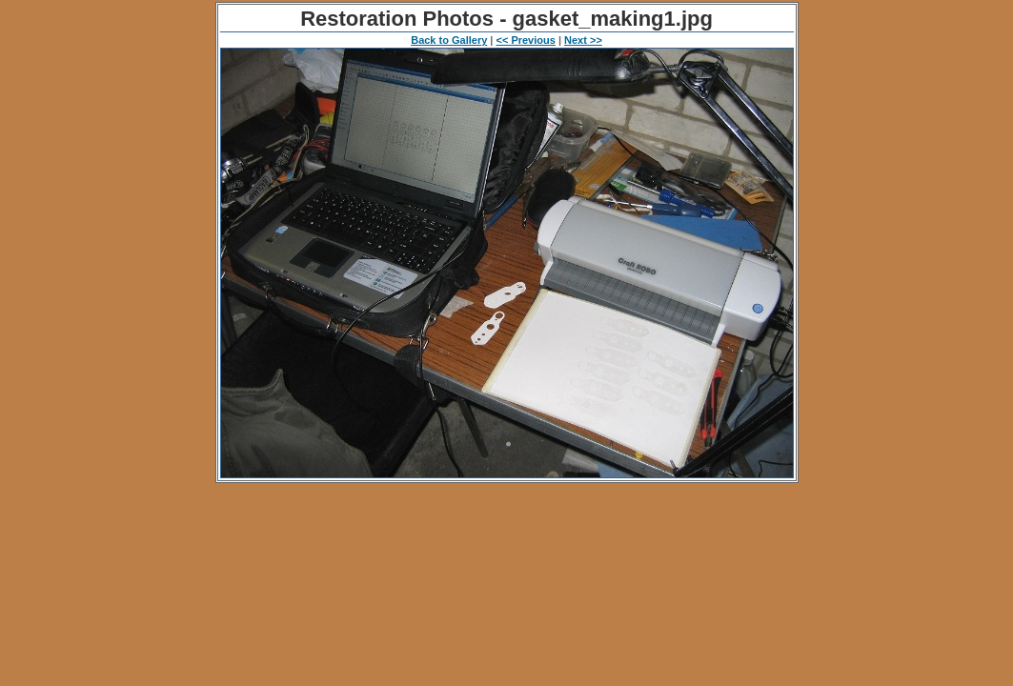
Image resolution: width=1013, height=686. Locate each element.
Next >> (583, 40)
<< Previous (525, 40)
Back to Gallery (449, 40)
